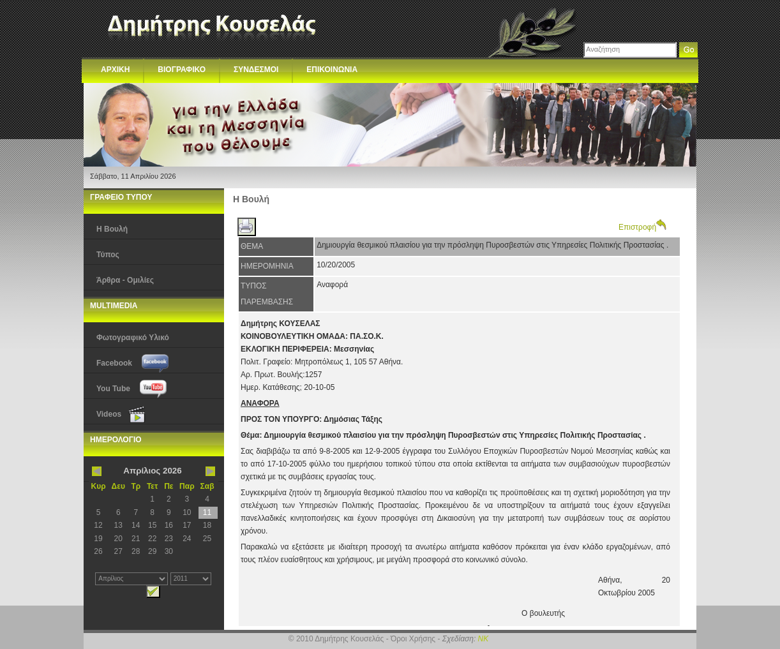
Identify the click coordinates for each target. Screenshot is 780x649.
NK (483, 638)
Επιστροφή (642, 227)
